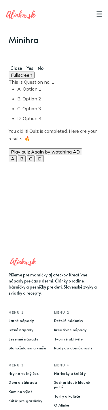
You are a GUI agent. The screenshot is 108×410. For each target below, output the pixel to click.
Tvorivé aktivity (68, 339)
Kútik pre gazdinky (25, 400)
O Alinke (61, 405)
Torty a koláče (67, 396)
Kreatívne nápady (70, 329)
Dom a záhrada (23, 382)
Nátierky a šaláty (70, 373)
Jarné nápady (21, 320)
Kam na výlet (20, 391)
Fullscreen (21, 75)
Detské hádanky (68, 320)
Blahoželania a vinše (27, 348)
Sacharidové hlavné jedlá (72, 385)
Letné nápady (21, 329)
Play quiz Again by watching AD (45, 152)
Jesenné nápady (23, 339)
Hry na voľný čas (24, 373)
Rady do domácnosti (73, 348)
